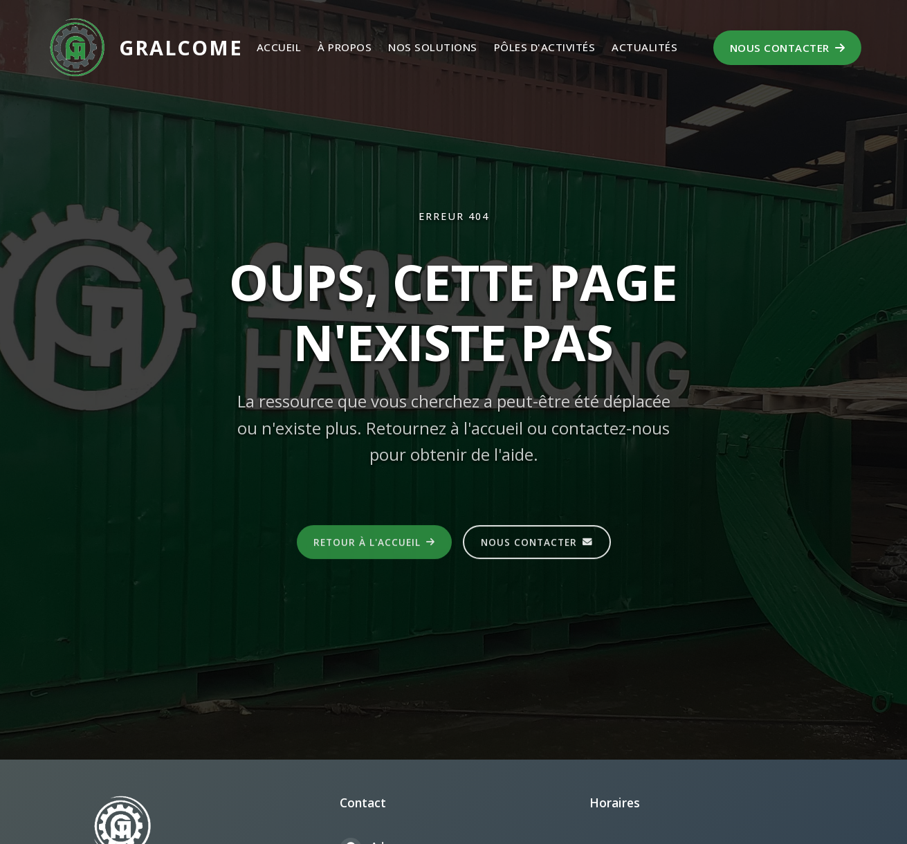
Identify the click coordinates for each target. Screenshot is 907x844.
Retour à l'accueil (374, 543)
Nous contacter (787, 48)
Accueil (279, 47)
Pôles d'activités (545, 47)
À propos (345, 47)
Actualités (644, 47)
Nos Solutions (432, 47)
